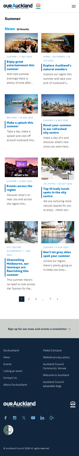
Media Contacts (52, 350)
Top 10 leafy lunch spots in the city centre (56, 192)
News (6, 357)
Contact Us (10, 378)
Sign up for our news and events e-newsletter (39, 329)
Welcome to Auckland (56, 375)
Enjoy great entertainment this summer (20, 65)
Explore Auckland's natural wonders (57, 67)
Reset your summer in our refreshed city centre (57, 129)
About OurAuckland (15, 384)
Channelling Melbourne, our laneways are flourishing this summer (18, 267)
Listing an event (12, 371)
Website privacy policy (56, 357)
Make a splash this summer (20, 124)
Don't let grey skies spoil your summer (57, 254)
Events (7, 364)
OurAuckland (11, 350)
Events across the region (19, 188)
